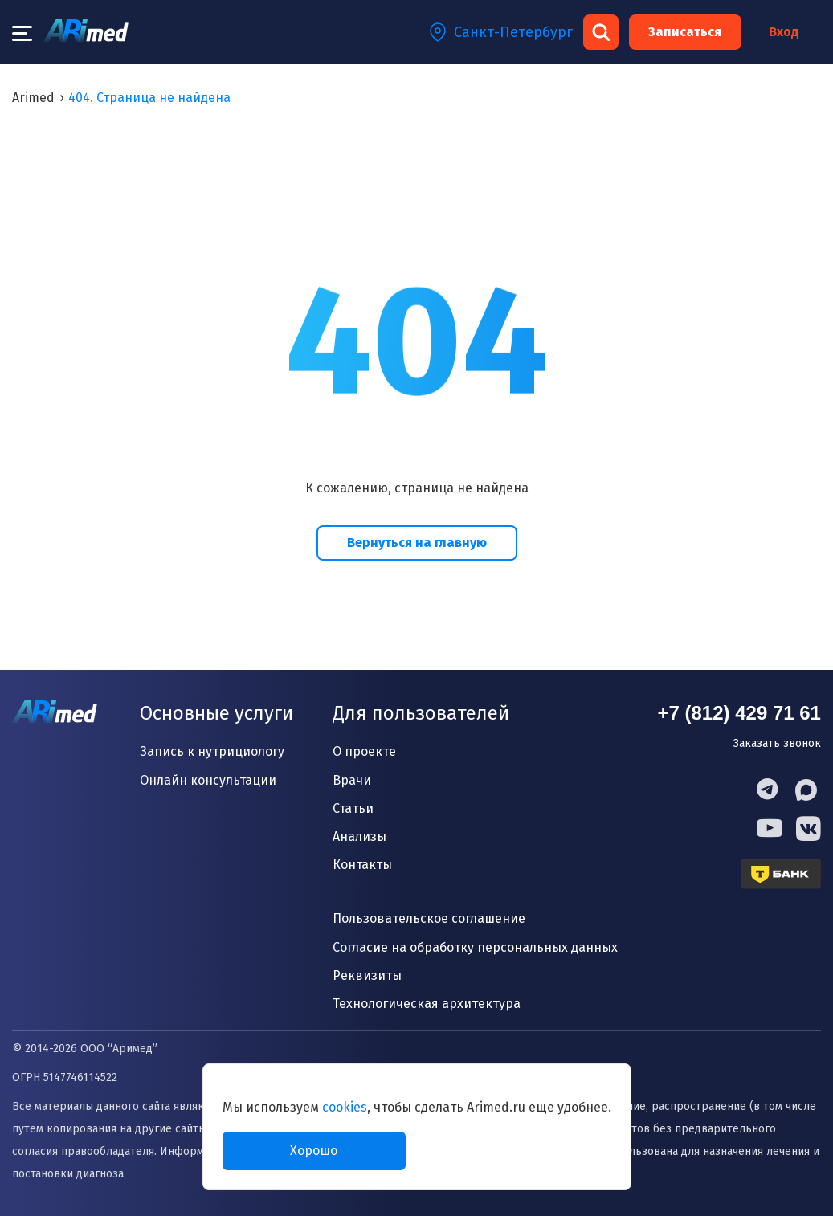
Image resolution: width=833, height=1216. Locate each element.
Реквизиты (367, 975)
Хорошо (313, 1150)
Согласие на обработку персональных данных (475, 947)
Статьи (353, 808)
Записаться (684, 31)
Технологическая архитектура (427, 1003)
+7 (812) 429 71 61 (739, 713)
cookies (344, 1107)
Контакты (362, 864)
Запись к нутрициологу (212, 751)
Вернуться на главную (417, 542)
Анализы (359, 836)
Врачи (352, 780)
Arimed (33, 97)
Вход (784, 32)
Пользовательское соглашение (429, 918)
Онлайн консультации (208, 780)
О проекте (364, 751)
